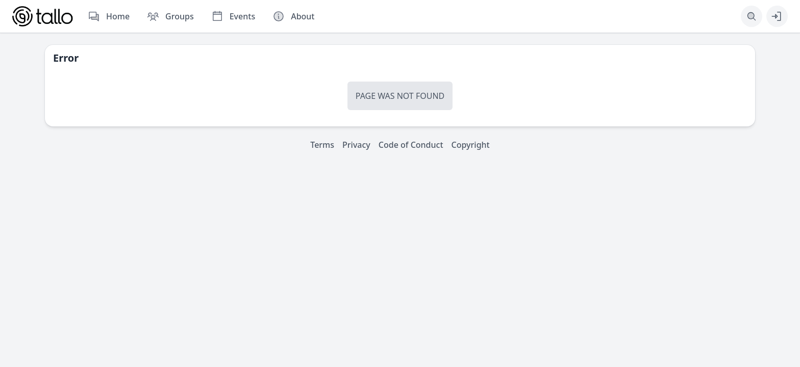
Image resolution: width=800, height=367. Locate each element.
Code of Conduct (411, 144)
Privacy (356, 144)
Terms (322, 144)
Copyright (471, 144)
